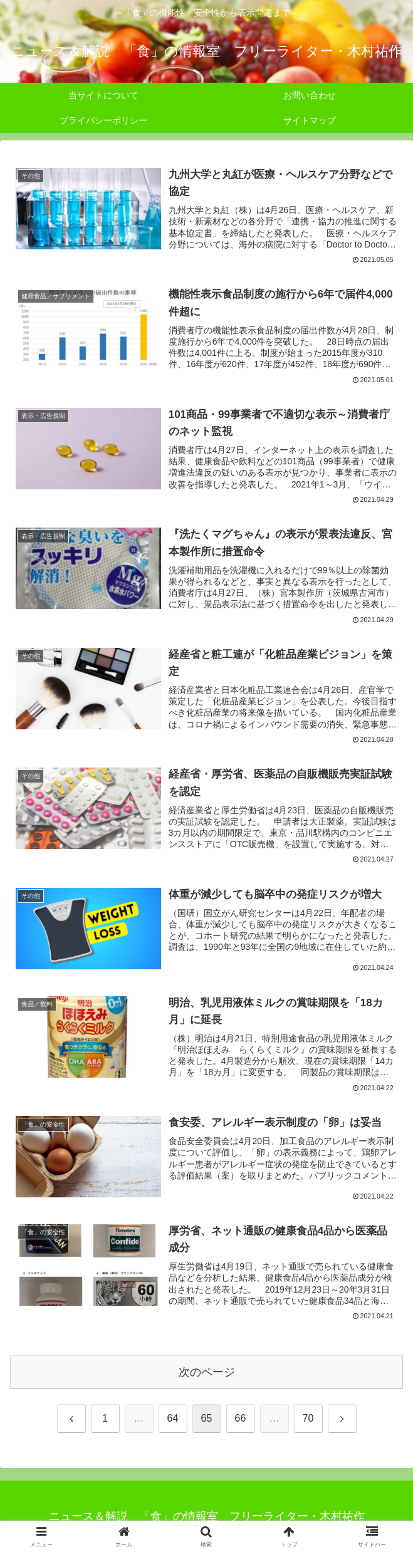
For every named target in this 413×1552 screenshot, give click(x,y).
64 (173, 1417)
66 (240, 1417)
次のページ (207, 1371)
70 (308, 1417)
